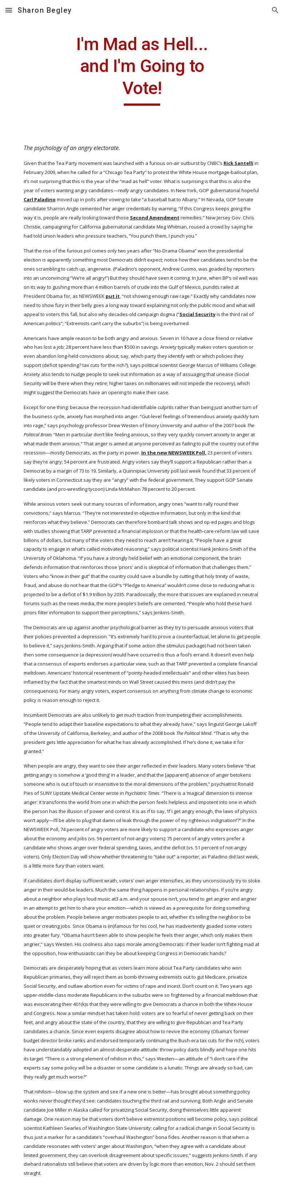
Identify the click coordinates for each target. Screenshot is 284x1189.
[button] (8, 10)
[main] (142, 70)
